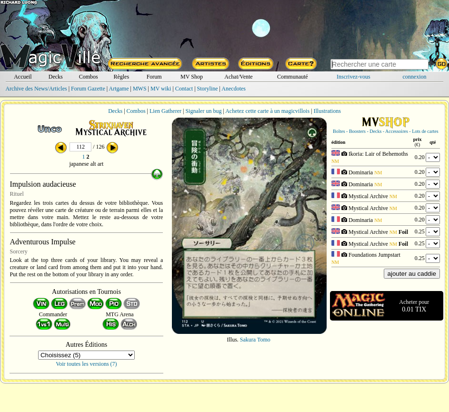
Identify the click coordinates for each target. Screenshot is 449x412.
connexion (415, 76)
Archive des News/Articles (36, 88)
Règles (121, 76)
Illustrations (326, 111)
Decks (56, 76)
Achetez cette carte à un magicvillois (267, 111)
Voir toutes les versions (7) (86, 364)
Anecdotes (233, 88)
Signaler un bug (203, 111)
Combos (88, 76)
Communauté (292, 76)
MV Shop (191, 76)
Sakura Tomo (255, 339)
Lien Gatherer (165, 111)
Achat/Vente (238, 76)
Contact (184, 88)
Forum (154, 76)
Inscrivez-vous (353, 76)
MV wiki (160, 88)
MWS (140, 88)
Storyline (207, 88)
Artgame (119, 88)
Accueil (22, 76)
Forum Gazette (88, 88)
